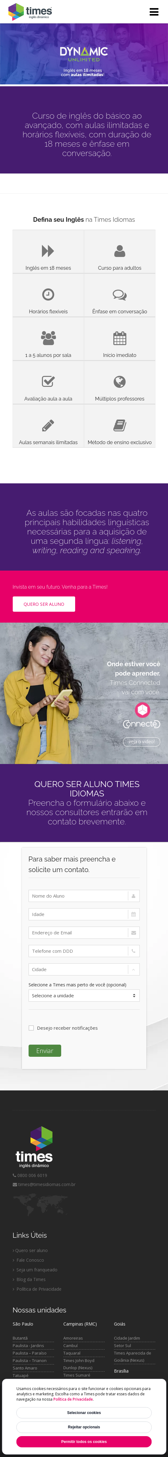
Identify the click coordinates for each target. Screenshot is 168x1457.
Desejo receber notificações (63, 1028)
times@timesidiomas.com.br (44, 1184)
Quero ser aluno (30, 1250)
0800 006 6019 (30, 1175)
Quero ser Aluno (44, 604)
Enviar (44, 1050)
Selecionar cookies (84, 1413)
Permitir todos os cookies (84, 1442)
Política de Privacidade (73, 1399)
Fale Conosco (28, 1260)
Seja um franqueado (35, 1270)
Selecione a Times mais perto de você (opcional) (77, 985)
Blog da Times (29, 1279)
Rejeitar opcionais (84, 1427)
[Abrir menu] (154, 12)
